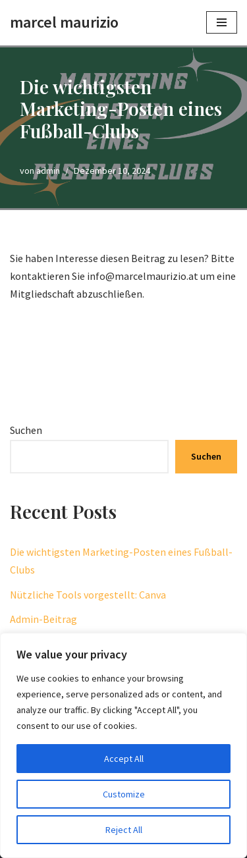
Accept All (124, 758)
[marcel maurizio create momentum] (64, 22)
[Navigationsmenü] (221, 22)
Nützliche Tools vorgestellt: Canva (88, 594)
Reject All (123, 830)
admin (48, 170)
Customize (124, 794)
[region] (123, 745)
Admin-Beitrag (43, 619)
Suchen (26, 430)
